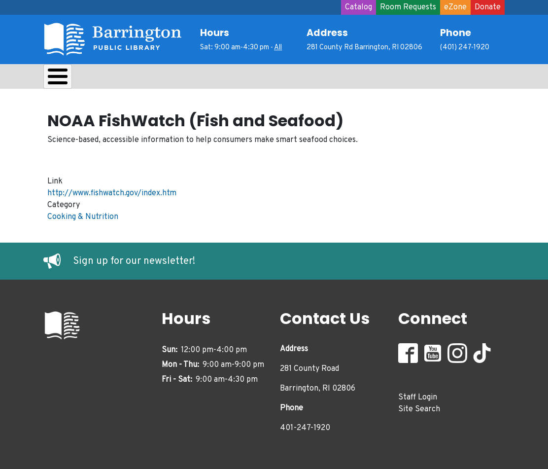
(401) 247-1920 (464, 47)
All (278, 47)
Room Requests (408, 7)
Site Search (419, 407)
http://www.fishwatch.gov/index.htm (111, 191)
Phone (455, 32)
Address (327, 32)
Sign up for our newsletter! (134, 259)
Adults (314, 79)
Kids (218, 79)
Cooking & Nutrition (82, 214)
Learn (173, 79)
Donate (488, 7)
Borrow (121, 79)
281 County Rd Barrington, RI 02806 (364, 47)
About (68, 79)
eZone (455, 7)
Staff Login (417, 395)
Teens (264, 79)
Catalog (358, 7)
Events (366, 79)
